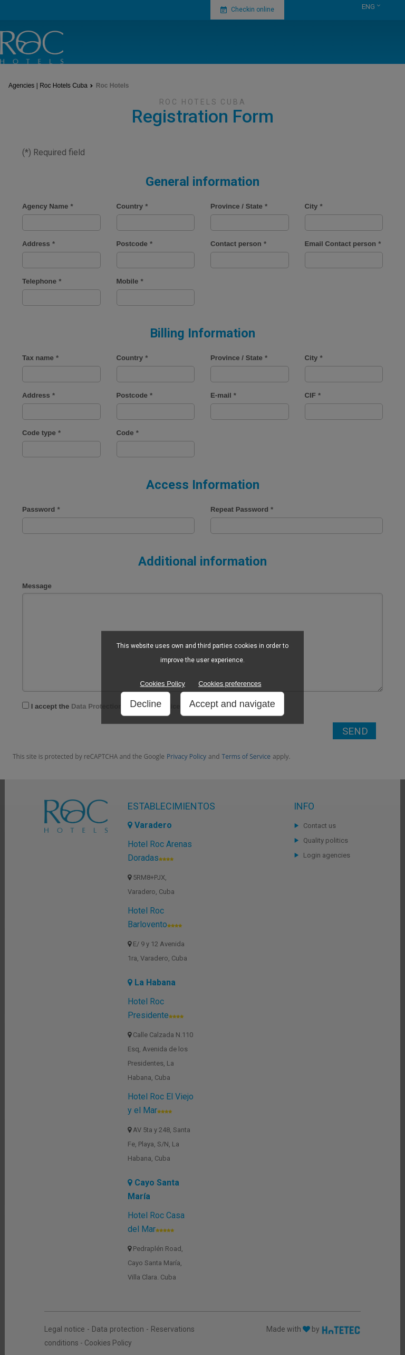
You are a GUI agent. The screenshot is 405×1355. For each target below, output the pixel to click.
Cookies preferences (229, 684)
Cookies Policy (162, 684)
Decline (145, 704)
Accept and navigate (232, 704)
